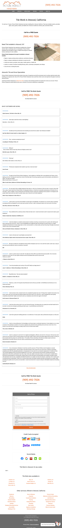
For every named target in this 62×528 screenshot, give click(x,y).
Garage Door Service (50, 497)
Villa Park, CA (50, 479)
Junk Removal (50, 494)
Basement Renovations (50, 496)
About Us (48, 11)
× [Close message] (54, 523)
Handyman (11, 490)
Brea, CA (31, 476)
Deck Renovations (12, 497)
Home (13, 11)
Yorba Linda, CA (11, 481)
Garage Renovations (31, 497)
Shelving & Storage (31, 505)
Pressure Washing (50, 501)
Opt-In (17, 416)
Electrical (50, 499)
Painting (11, 499)
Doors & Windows (31, 490)
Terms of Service (40, 525)
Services (20, 12)
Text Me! (17, 412)
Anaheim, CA (11, 476)
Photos (41, 11)
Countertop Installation (31, 494)
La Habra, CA (11, 477)
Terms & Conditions (34, 520)
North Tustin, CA (31, 477)
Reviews (35, 11)
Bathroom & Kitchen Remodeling (50, 492)
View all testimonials (31, 364)
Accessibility (11, 503)
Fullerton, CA (50, 476)
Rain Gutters (31, 501)
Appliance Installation (31, 503)
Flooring (31, 496)
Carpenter (31, 492)
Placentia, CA (11, 479)
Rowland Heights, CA (31, 479)
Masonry (12, 492)
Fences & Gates (50, 490)
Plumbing (31, 499)
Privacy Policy (26, 520)
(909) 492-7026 (52, 5)
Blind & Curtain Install (50, 503)
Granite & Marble (11, 496)
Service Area (27, 11)
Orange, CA (50, 477)
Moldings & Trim (11, 505)
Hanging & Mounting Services (11, 501)
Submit (31, 423)
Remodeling (11, 494)
